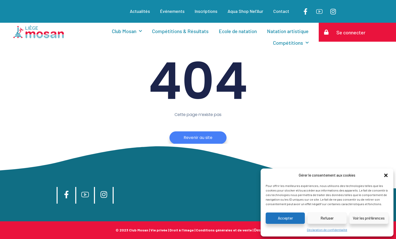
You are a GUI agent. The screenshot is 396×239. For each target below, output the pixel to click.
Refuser (327, 218)
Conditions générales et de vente (224, 230)
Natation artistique (288, 31)
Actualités (140, 11)
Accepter (285, 218)
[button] (385, 175)
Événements (172, 11)
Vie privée (159, 230)
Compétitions (291, 42)
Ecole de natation (238, 31)
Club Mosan (127, 31)
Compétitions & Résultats (180, 31)
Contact (281, 11)
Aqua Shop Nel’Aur (245, 11)
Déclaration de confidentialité (327, 229)
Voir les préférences (369, 218)
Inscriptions (206, 11)
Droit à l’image (181, 230)
